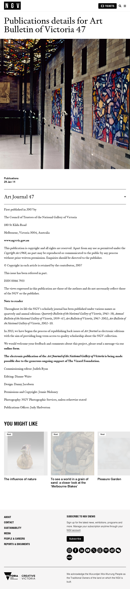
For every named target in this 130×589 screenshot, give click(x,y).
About (7, 517)
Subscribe (75, 539)
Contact (9, 522)
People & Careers (14, 538)
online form (11, 348)
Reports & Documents (17, 544)
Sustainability (12, 528)
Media (7, 533)
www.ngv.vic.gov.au (16, 240)
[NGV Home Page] (12, 5)
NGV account (74, 530)
